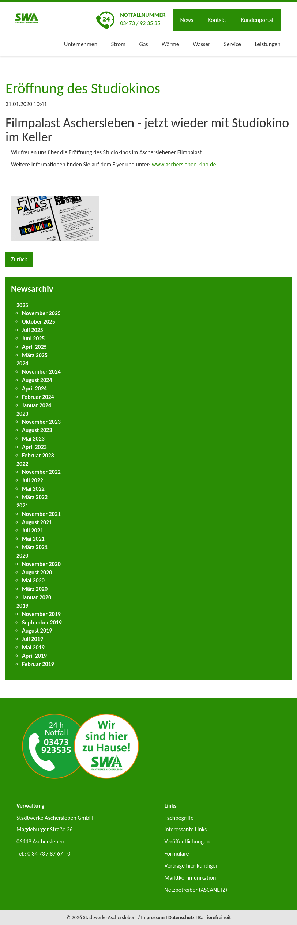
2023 (22, 413)
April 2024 (34, 388)
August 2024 (37, 380)
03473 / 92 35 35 (140, 23)
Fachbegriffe (178, 817)
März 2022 (35, 497)
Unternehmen (80, 44)
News (186, 19)
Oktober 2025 (38, 321)
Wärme (170, 44)
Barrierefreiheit (214, 917)
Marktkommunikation (190, 877)
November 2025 (41, 313)
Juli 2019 (32, 638)
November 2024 (41, 371)
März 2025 (35, 355)
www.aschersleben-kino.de (184, 164)
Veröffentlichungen (187, 841)
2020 (22, 555)
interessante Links (185, 829)
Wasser (201, 44)
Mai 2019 (33, 647)
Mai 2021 (33, 538)
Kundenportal (257, 19)
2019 (22, 605)
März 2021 (35, 547)
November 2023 (41, 421)
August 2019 (37, 630)
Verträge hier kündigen (191, 865)
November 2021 (41, 513)
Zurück (19, 259)
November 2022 (41, 471)
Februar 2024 (38, 396)
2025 (22, 305)
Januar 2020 (36, 597)
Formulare (176, 853)
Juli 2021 (32, 530)
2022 (22, 463)
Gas (143, 44)
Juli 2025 (32, 329)
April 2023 (34, 446)
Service (232, 44)
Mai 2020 (33, 580)
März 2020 (35, 588)
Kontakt (217, 19)
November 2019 (41, 614)
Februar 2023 (38, 455)
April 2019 (34, 655)
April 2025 (34, 346)
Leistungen (268, 44)
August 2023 (37, 430)
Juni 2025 (33, 338)
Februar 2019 (38, 664)
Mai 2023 (33, 438)
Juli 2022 (32, 480)
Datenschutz (181, 917)
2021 (22, 505)
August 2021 (37, 522)
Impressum (153, 917)
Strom (118, 44)
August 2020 (37, 572)
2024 (22, 363)
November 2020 (41, 563)
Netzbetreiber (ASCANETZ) (195, 889)
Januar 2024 (36, 405)
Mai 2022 (33, 488)
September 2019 (42, 622)
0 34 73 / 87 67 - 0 (49, 853)
